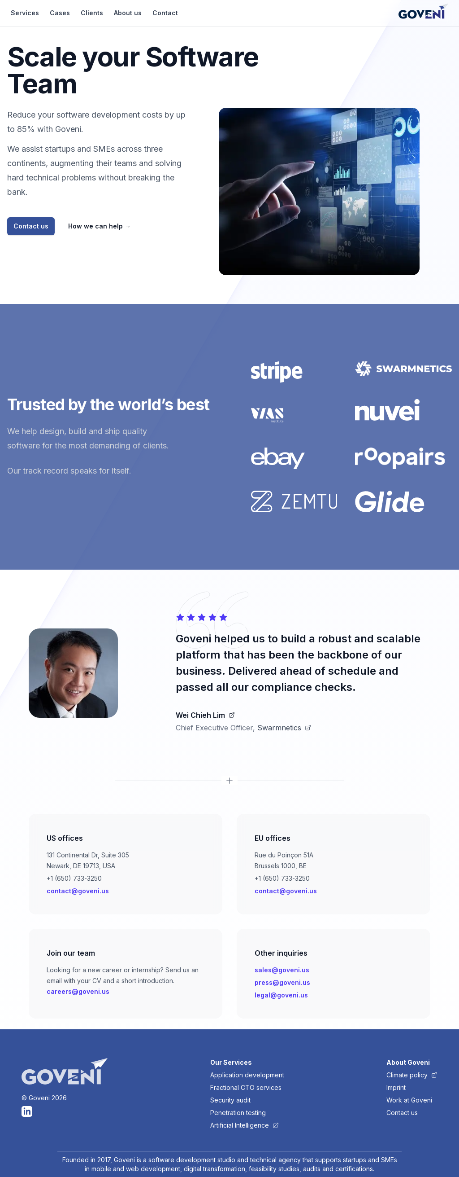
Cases (60, 13)
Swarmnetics (284, 727)
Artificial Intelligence (244, 1125)
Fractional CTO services (245, 1087)
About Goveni (408, 1062)
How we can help (99, 226)
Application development (247, 1075)
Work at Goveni (409, 1100)
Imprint (396, 1087)
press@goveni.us (282, 982)
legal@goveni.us (281, 995)
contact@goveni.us (78, 891)
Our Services (231, 1062)
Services (25, 13)
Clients (92, 13)
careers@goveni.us (78, 991)
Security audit (230, 1100)
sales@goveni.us (282, 970)
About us (128, 13)
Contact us (30, 226)
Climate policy (411, 1075)
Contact (165, 13)
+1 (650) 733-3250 (74, 878)
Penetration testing (238, 1112)
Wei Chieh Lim (205, 715)
